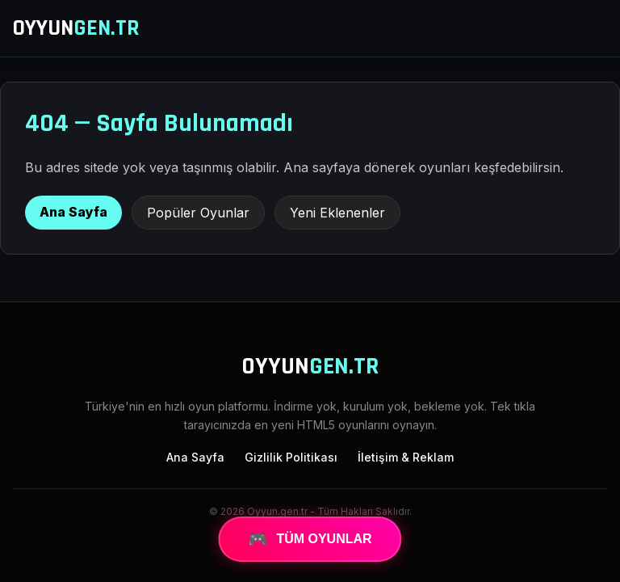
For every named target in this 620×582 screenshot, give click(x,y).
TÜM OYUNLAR (309, 539)
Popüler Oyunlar (198, 213)
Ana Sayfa (73, 212)
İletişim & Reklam (406, 457)
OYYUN (76, 28)
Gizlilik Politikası (291, 457)
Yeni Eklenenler (337, 213)
